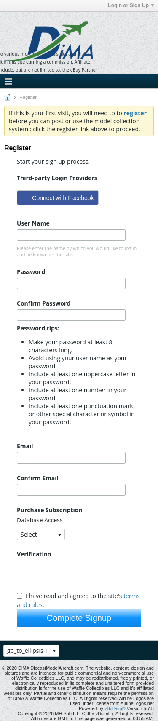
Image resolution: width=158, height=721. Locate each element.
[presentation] (81, 574)
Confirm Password (43, 303)
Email (25, 446)
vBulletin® (115, 708)
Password (31, 272)
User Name (33, 223)
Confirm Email (38, 478)
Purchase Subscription (50, 510)
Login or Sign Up (131, 5)
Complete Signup (79, 618)
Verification (34, 554)
